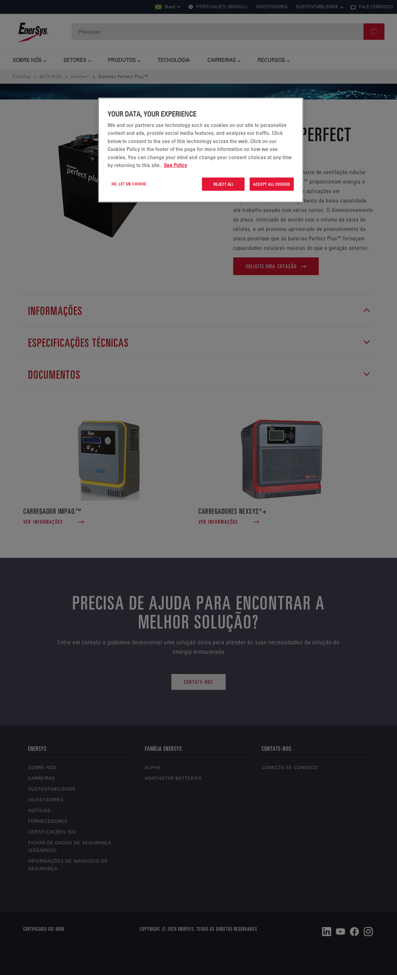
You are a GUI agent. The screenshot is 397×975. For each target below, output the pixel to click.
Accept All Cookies (271, 184)
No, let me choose (128, 183)
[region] (200, 150)
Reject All (223, 184)
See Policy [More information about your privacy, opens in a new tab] (175, 165)
